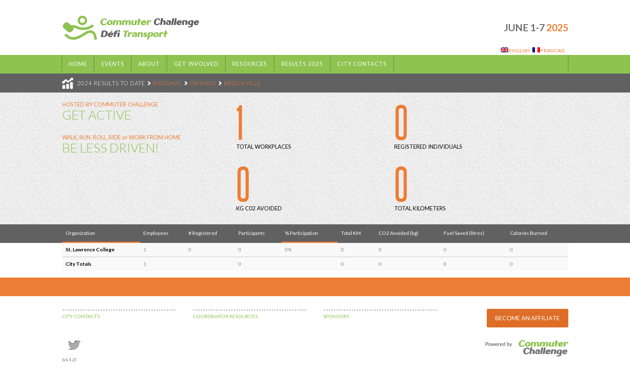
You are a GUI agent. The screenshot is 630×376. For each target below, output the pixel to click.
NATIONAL (167, 83)
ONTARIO (203, 83)
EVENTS (112, 63)
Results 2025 (302, 63)
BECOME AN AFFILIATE (527, 318)
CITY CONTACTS (81, 316)
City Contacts (362, 63)
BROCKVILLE (242, 83)
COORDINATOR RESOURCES (225, 316)
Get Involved (196, 63)
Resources (249, 63)
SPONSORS (336, 316)
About (149, 63)
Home (78, 63)
